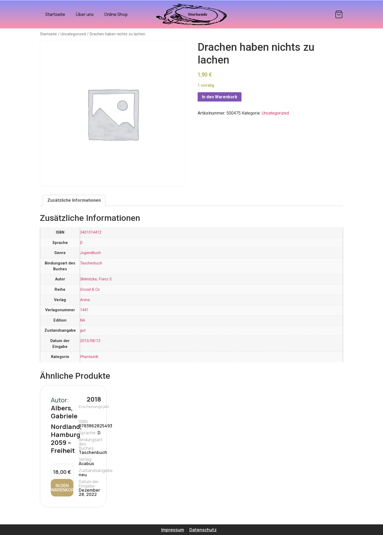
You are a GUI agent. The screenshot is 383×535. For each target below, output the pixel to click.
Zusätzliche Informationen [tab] (74, 200)
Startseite (55, 14)
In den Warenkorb (219, 96)
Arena (85, 300)
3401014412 (90, 232)
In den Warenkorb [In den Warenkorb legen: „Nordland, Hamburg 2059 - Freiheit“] (62, 488)
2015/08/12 (90, 341)
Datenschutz (203, 530)
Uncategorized (73, 34)
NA (82, 320)
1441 (84, 310)
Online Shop (116, 14)
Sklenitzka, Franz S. (96, 279)
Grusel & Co (90, 289)
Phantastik (89, 357)
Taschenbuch (91, 263)
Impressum (172, 530)
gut (83, 330)
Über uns (85, 14)
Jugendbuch (90, 253)
